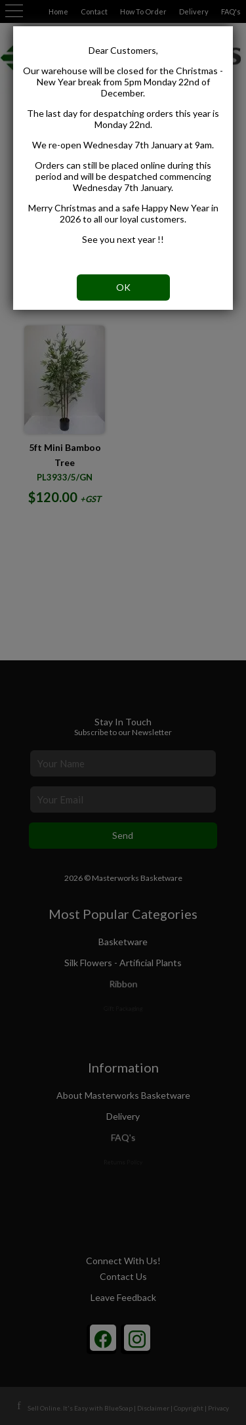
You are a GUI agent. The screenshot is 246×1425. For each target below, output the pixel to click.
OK (123, 287)
